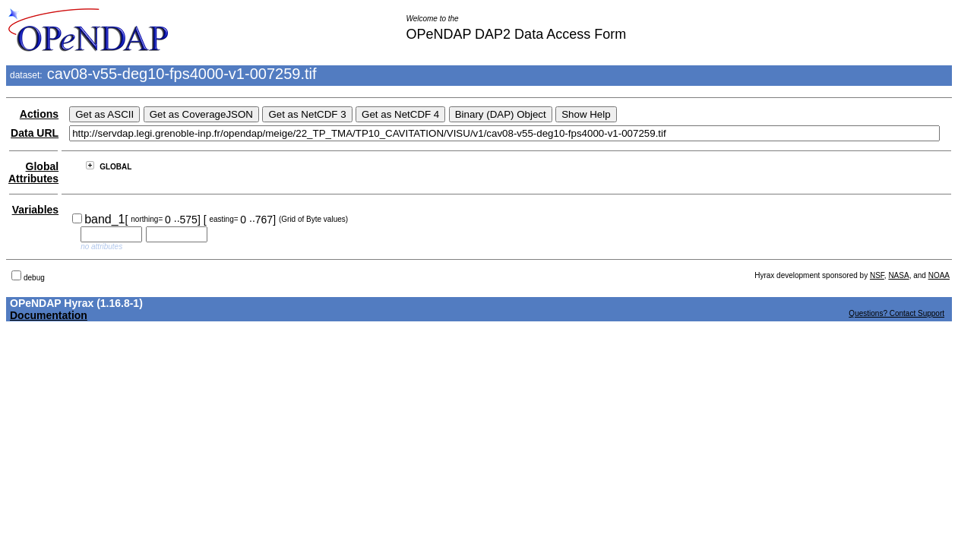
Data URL (34, 133)
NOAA (939, 275)
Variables (35, 210)
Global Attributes (33, 172)
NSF (877, 275)
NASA (898, 275)
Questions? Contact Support (896, 313)
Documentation (48, 315)
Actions (39, 114)
